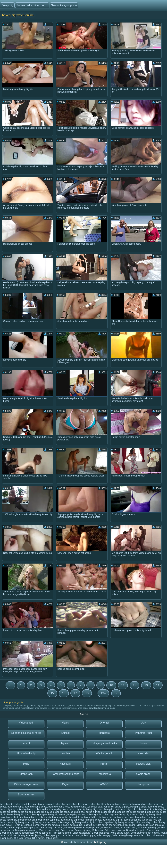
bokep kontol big (26, 819)
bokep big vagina (38, 814)
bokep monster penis (45, 822)
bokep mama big (8, 822)
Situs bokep (38, 838)
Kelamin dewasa (69, 825)
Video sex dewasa (50, 825)
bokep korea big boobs (89, 819)
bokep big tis (107, 812)
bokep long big (153, 819)
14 (157, 685)
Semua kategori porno (64, 5)
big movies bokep (87, 804)
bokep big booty (77, 809)
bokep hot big (109, 817)
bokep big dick (144, 809)
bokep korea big (68, 819)
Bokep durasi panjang (26, 830)
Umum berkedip (26, 753)
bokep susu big (126, 822)
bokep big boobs (25, 809)
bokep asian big (137, 804)
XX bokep (58, 827)
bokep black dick (14, 817)
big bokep (5, 804)
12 (134, 685)
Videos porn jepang (49, 830)
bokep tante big (142, 822)
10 (111, 685)
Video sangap (103, 835)
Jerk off (26, 743)
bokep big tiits (93, 812)
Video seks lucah (145, 825)
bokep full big (76, 817)
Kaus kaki (65, 763)
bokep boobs (30, 817)
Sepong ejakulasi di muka (26, 733)
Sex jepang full (86, 825)
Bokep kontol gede (135, 830)
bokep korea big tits (112, 819)
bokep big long (25, 812)
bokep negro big (66, 822)
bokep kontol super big (47, 819)
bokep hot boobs (125, 817)
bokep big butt (111, 809)
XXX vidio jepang (22, 838)
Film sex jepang (34, 835)
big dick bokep (69, 804)
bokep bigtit (125, 814)
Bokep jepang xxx (52, 835)
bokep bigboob (110, 814)
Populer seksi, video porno (32, 5)
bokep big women (76, 814)
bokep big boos (42, 809)
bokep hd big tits (92, 817)
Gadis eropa (143, 774)
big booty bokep (36, 804)
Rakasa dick (143, 763)
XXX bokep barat (71, 835)
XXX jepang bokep (147, 827)
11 (123, 685)
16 (63, 693)
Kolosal (65, 733)
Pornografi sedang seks (65, 774)
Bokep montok (32, 825)
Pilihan (104, 763)
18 (87, 693)
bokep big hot (159, 809)
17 (75, 693)
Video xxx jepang (82, 832)
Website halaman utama (78, 842)
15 (52, 693)
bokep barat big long (59, 806)
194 (103, 693)
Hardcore (104, 733)
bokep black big (140, 814)
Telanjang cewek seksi (104, 743)
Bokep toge (14, 827)
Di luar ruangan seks (26, 784)
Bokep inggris (88, 835)
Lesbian (65, 753)
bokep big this (77, 812)
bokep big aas (122, 806)
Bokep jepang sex (30, 827)
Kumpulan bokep (143, 835)
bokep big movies (43, 812)
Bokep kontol (6, 832)
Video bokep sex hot (105, 825)
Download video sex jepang (145, 832)
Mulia (26, 763)
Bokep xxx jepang (126, 825)
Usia (143, 722)
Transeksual (104, 774)
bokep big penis (61, 812)
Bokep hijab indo (91, 827)
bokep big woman (57, 814)
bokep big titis (137, 812)
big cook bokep (53, 804)
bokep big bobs (155, 806)
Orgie (65, 784)
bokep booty (45, 817)
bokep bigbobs (94, 814)
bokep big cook (127, 809)
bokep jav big (155, 817)
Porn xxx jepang (83, 830)
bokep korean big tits (134, 819)
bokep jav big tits (8, 819)
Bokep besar (67, 830)
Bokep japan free (101, 832)
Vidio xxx (19, 825)
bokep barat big (15, 806)
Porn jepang (152, 830)
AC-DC (104, 784)
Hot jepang (46, 827)
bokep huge (141, 817)
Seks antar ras (26, 794)
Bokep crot (97, 830)
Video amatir (26, 722)
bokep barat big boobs (36, 806)
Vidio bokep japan (120, 832)
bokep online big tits (85, 822)
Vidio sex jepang (16, 835)
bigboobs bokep (120, 804)
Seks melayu (7, 825)
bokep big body (7, 809)
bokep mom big (26, 822)
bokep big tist (122, 812)
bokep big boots (59, 809)
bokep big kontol (8, 812)
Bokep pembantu (110, 827)
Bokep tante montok (115, 830)
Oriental (104, 722)
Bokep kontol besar (24, 832)
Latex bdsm (143, 753)
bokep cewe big (60, 817)
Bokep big (7, 5)
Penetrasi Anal (143, 733)
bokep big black (138, 806)
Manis (65, 722)
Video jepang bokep (122, 835)
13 (146, 685)
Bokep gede (6, 838)
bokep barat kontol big (102, 806)
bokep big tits (152, 812)
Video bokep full (43, 832)
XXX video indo (128, 827)
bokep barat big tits (80, 806)
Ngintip (65, 743)
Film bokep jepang (62, 832)
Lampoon (143, 784)
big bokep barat (19, 804)
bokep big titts (21, 814)
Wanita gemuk (104, 753)
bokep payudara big (107, 822)
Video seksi (159, 835)
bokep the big (159, 822)
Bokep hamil (51, 838)
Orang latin (26, 774)
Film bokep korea (73, 827)
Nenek (143, 743)
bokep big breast (94, 809)
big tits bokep (104, 804)
